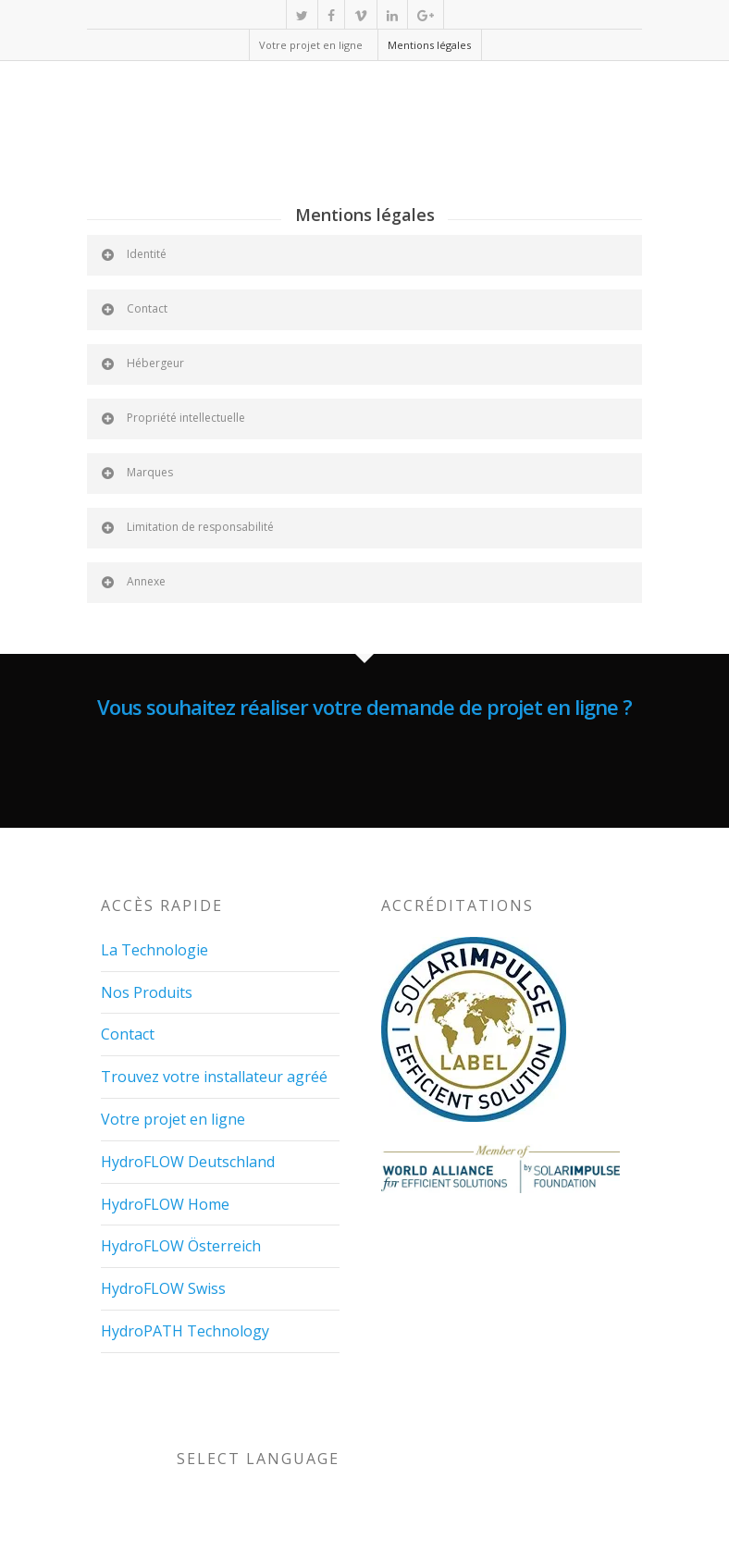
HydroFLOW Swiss (163, 1288)
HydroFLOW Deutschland (188, 1161)
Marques (136, 472)
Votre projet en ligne (311, 45)
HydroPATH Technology (185, 1331)
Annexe (132, 581)
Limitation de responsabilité (186, 527)
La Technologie (154, 950)
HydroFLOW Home (165, 1204)
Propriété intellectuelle (172, 417)
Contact (133, 308)
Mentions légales (429, 45)
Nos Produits (146, 992)
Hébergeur (141, 363)
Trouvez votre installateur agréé (214, 1076)
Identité (133, 254)
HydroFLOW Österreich (181, 1246)
